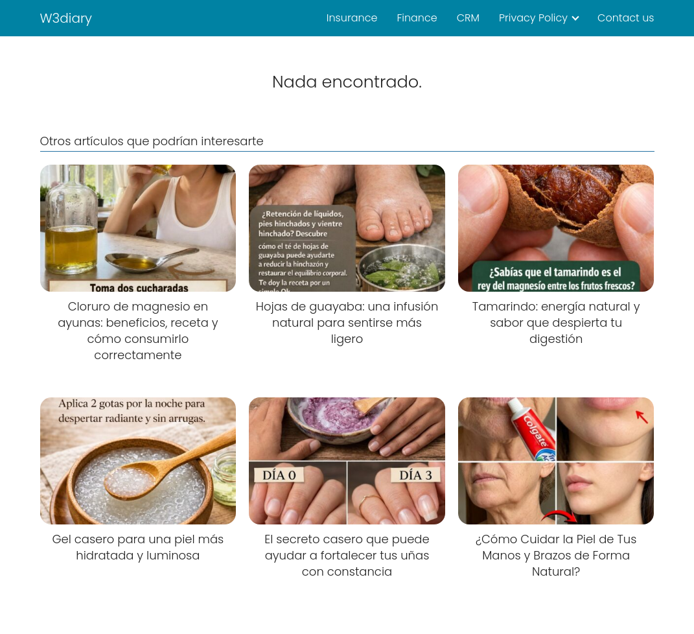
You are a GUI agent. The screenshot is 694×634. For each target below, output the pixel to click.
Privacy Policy (533, 17)
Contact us (625, 17)
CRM (468, 17)
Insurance (352, 17)
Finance (417, 17)
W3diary (66, 18)
